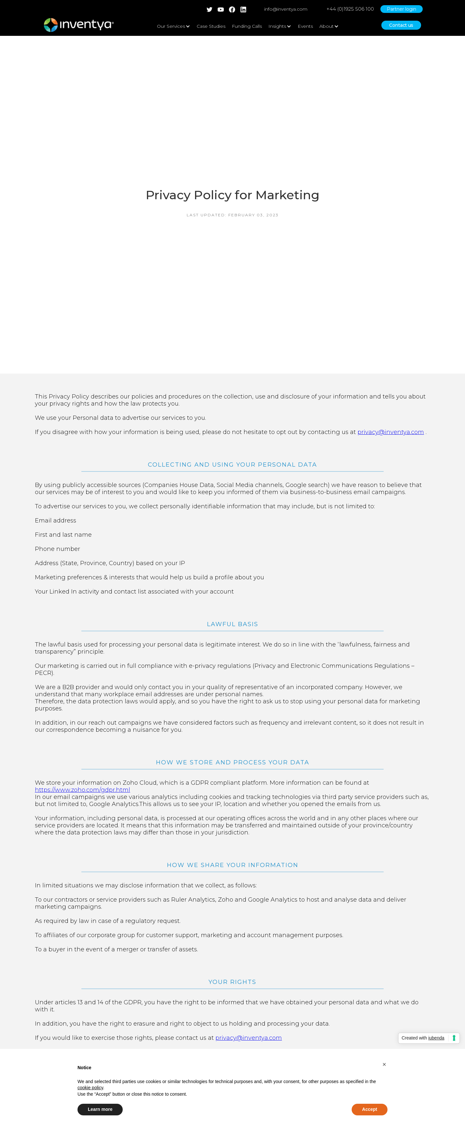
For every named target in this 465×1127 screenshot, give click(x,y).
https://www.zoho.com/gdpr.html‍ (82, 789)
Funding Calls (247, 26)
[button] (384, 1064)
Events (305, 26)
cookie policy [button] (90, 1087)
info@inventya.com (285, 9)
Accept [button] (369, 1109)
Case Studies (211, 26)
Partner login (401, 9)
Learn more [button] (100, 1109)
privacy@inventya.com (390, 432)
